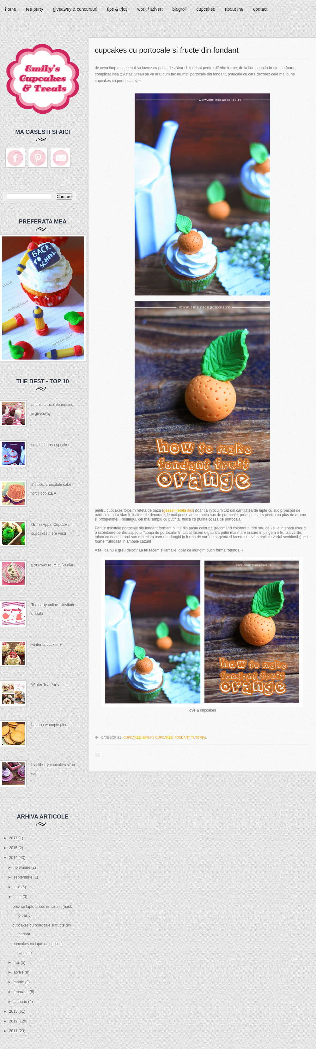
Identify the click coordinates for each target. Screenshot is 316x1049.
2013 (14, 1011)
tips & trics (117, 8)
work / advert (149, 8)
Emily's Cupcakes (158, 737)
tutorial (199, 737)
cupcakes (205, 8)
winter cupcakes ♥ (46, 644)
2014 (14, 857)
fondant (181, 737)
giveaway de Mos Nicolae (52, 565)
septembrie (23, 877)
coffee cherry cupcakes (50, 445)
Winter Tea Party (45, 684)
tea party (34, 8)
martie (19, 982)
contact (260, 8)
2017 (14, 838)
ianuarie (21, 1001)
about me (234, 8)
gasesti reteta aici (178, 510)
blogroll (179, 8)
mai (17, 962)
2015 (14, 848)
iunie (18, 897)
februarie (22, 992)
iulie (17, 887)
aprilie (19, 972)
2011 (14, 1031)
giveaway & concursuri (75, 8)
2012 (14, 1021)
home (10, 8)
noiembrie (22, 867)
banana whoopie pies (49, 725)
